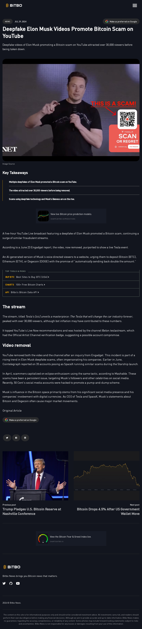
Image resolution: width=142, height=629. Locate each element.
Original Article (12, 410)
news (7, 21)
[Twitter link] (4, 583)
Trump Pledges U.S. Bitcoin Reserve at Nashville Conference (32, 511)
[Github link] (11, 583)
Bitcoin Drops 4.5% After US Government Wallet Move (108, 511)
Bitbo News (15, 602)
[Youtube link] (17, 583)
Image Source (9, 163)
